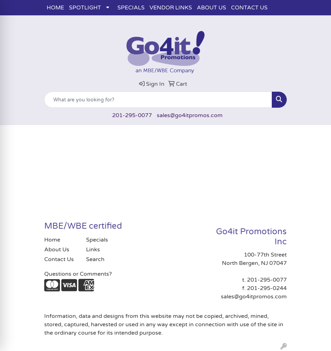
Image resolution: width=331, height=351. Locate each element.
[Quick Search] (158, 100)
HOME (55, 7)
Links (93, 249)
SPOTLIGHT (85, 7)
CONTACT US (249, 7)
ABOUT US (211, 7)
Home (52, 239)
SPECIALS (131, 7)
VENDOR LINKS (170, 7)
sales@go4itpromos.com (190, 115)
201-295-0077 (132, 115)
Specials (97, 239)
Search (95, 259)
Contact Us (59, 259)
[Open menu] (317, 136)
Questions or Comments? (78, 273)
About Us (56, 249)
